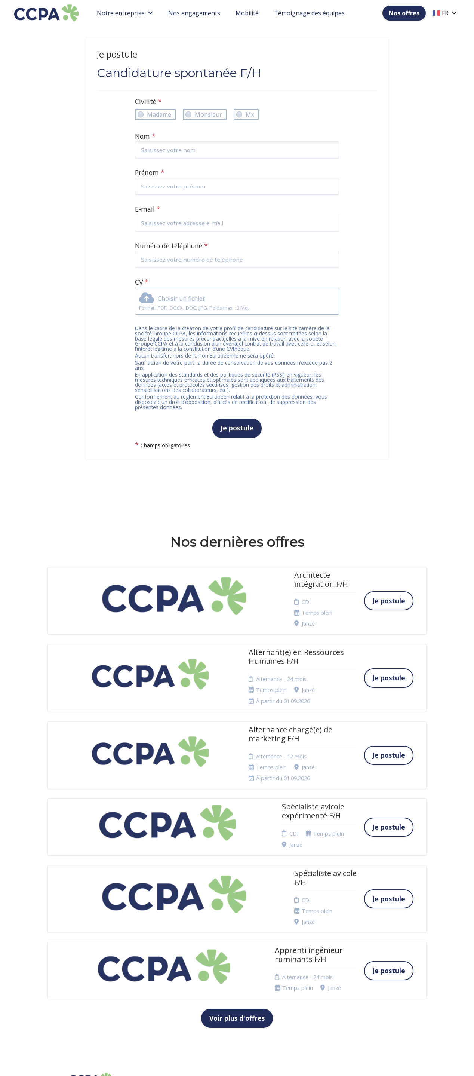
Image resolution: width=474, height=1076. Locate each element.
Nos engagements (194, 13)
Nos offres (404, 13)
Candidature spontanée (166, 943)
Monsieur (208, 114)
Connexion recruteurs (234, 976)
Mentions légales (242, 931)
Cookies (230, 955)
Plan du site (235, 964)
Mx (250, 114)
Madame (159, 114)
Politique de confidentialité (238, 943)
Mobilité (247, 13)
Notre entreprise (125, 13)
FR (445, 13)
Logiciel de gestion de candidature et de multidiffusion (237, 1062)
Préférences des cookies (241, 990)
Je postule (237, 427)
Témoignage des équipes (309, 13)
